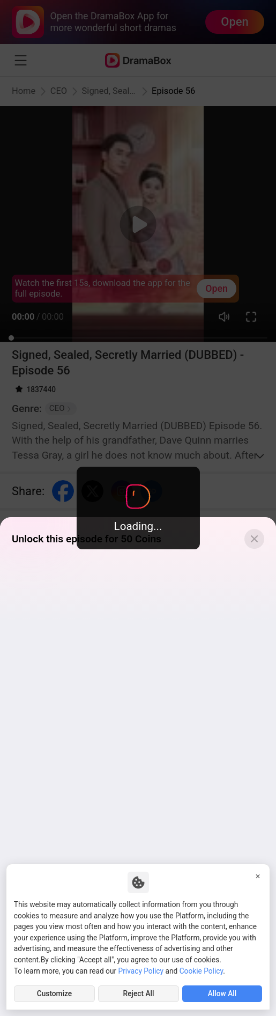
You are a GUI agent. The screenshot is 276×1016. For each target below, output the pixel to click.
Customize (54, 993)
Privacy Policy (140, 971)
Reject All (138, 993)
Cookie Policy (201, 971)
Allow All (222, 993)
